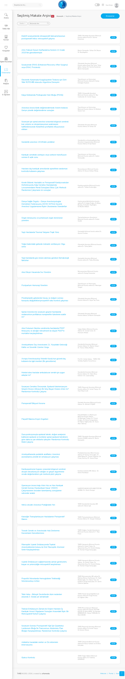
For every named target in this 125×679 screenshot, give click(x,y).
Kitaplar (6, 82)
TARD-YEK (6, 27)
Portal (111, 673)
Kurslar (6, 38)
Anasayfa (60, 16)
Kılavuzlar (110, 16)
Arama (6, 16)
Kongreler (6, 49)
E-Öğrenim (6, 93)
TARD (19, 673)
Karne (118, 673)
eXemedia (46, 673)
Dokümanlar (6, 71)
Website (103, 673)
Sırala (22, 23)
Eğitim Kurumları (6, 60)
